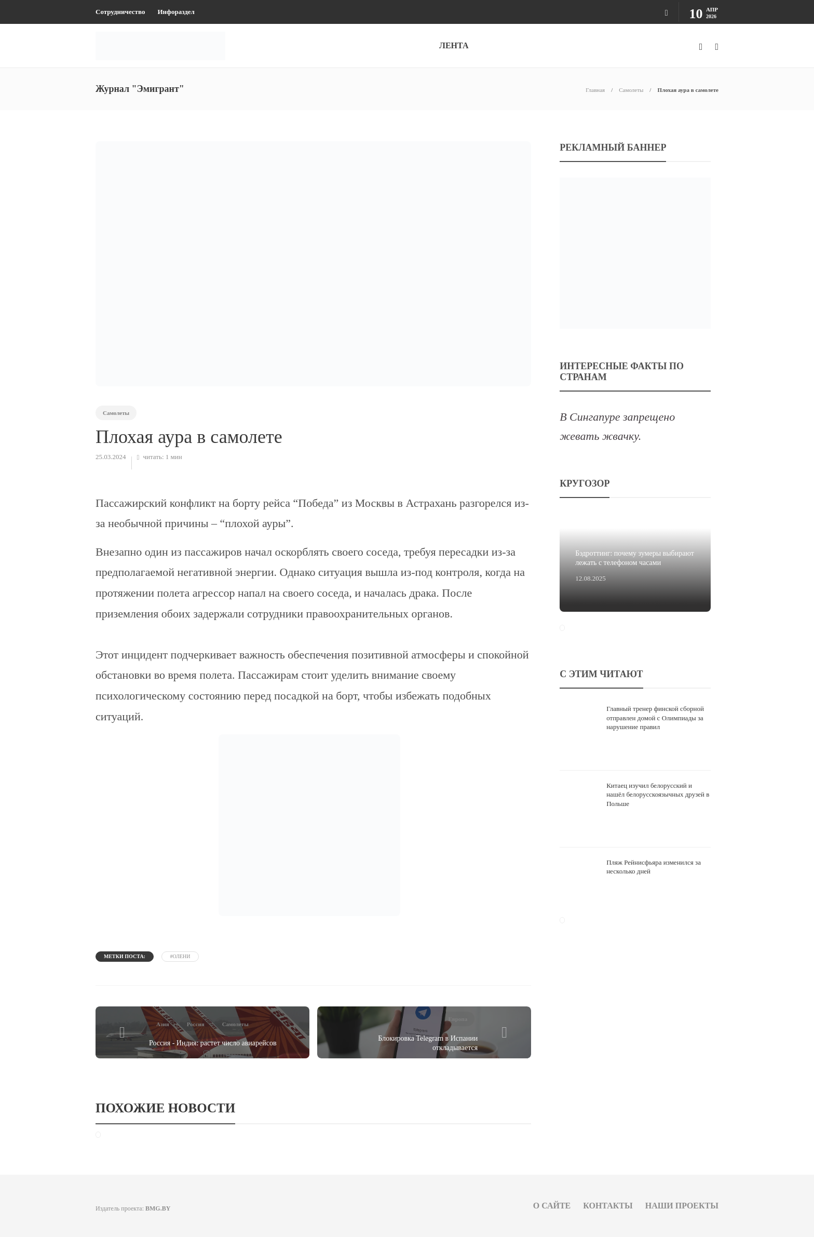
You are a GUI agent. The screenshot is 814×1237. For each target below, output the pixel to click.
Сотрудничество (120, 12)
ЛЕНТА (453, 45)
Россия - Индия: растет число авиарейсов (213, 1043)
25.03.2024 (111, 457)
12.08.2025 (590, 578)
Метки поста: (124, 956)
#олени (180, 956)
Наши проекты (681, 1205)
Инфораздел (175, 12)
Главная (595, 90)
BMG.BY (157, 1208)
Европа (457, 1019)
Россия (196, 1024)
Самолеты (631, 90)
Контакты (608, 1205)
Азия (162, 1024)
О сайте (552, 1205)
